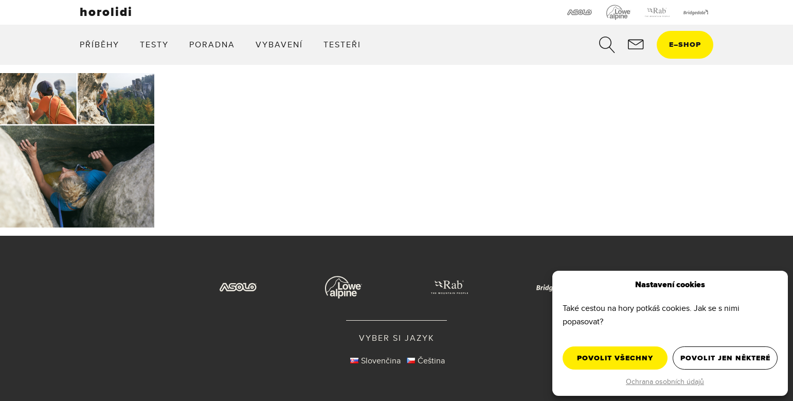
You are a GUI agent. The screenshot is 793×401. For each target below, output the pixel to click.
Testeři (342, 44)
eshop (685, 44)
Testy (154, 44)
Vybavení (279, 44)
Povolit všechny (615, 358)
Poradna (212, 44)
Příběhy (99, 44)
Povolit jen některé (725, 358)
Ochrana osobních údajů (665, 381)
